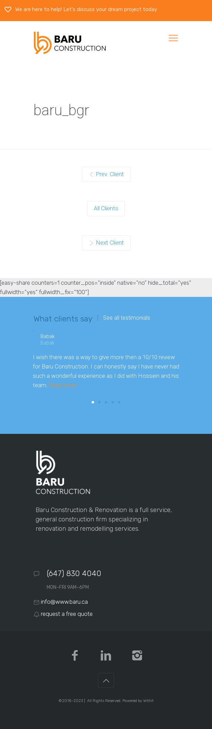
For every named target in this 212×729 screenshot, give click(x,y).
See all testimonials (126, 318)
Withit (148, 701)
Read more (63, 385)
